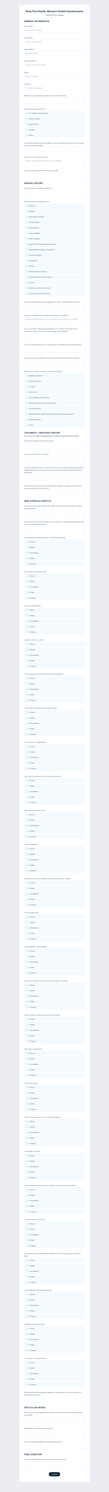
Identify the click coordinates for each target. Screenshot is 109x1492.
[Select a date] (56, 53)
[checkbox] (54, 206)
